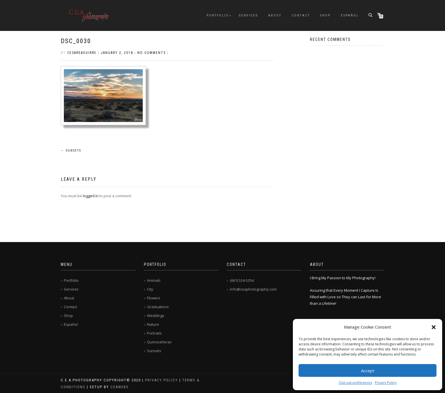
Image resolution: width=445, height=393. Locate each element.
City (150, 289)
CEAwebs (119, 387)
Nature (153, 324)
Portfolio (218, 15)
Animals (154, 280)
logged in (90, 195)
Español (350, 15)
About (275, 15)
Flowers (153, 297)
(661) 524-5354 (242, 280)
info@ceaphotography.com (253, 289)
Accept (367, 370)
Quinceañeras (159, 341)
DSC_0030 (76, 41)
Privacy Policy (385, 382)
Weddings (155, 315)
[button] (433, 327)
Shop (325, 15)
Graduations (158, 306)
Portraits (154, 333)
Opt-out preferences (355, 382)
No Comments (151, 53)
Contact (301, 15)
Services (248, 15)
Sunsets (71, 150)
